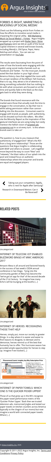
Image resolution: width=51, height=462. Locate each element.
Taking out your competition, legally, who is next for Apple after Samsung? (23, 184)
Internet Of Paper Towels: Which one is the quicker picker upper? (21, 389)
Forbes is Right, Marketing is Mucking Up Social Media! (21, 23)
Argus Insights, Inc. (9, 445)
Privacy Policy (17, 453)
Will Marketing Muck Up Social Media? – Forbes (20, 37)
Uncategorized (6, 249)
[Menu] (46, 8)
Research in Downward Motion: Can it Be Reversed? (21, 191)
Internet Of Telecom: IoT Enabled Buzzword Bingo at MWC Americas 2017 (22, 257)
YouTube (19, 54)
